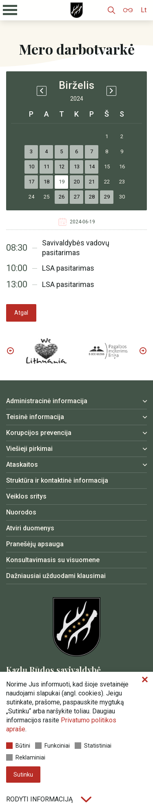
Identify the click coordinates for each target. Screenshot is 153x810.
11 (46, 166)
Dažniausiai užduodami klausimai (56, 576)
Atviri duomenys (30, 528)
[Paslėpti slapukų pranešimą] (145, 680)
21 (92, 182)
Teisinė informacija (35, 417)
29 (107, 197)
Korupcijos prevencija (38, 433)
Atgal (21, 312)
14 (92, 166)
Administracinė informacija (46, 401)
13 (77, 166)
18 (46, 182)
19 (61, 182)
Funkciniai (52, 745)
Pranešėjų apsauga (35, 544)
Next (143, 351)
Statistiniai (93, 745)
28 (92, 197)
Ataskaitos (22, 464)
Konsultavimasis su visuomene (53, 560)
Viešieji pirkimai (29, 448)
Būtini (18, 745)
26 (61, 197)
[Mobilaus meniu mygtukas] (10, 10)
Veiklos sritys (26, 496)
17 (31, 182)
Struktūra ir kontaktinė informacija (57, 480)
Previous (10, 351)
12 (61, 166)
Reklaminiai (25, 757)
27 (77, 197)
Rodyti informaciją (48, 799)
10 (31, 166)
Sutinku (23, 774)
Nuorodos (21, 512)
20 (77, 182)
